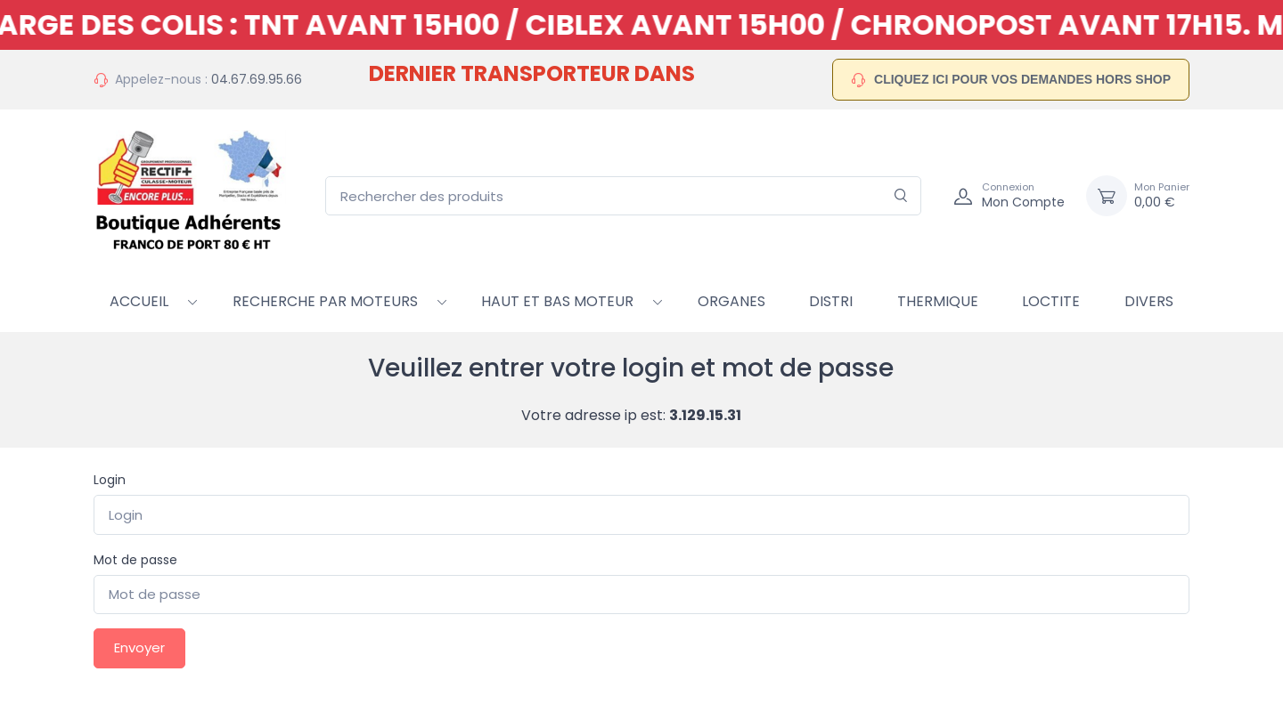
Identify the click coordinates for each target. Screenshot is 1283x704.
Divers (1148, 301)
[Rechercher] (901, 196)
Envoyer (139, 647)
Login (110, 480)
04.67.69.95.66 (256, 79)
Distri (831, 301)
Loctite (1051, 301)
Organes (731, 301)
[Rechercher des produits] (623, 196)
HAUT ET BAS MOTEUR (557, 301)
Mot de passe (135, 560)
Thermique (937, 301)
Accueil (139, 301)
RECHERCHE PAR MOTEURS (325, 301)
